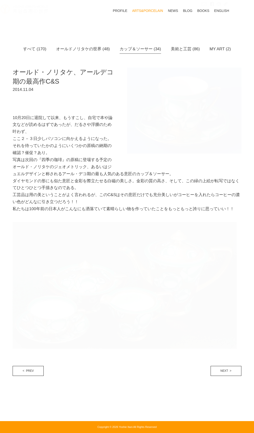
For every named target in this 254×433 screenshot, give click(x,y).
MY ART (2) (220, 49)
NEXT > (226, 370)
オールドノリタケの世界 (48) (83, 49)
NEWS (185, 23)
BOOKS (215, 23)
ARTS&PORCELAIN (159, 23)
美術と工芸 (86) (185, 49)
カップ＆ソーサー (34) (140, 49)
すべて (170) (34, 49)
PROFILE (132, 23)
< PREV (28, 370)
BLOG (200, 23)
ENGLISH (233, 23)
